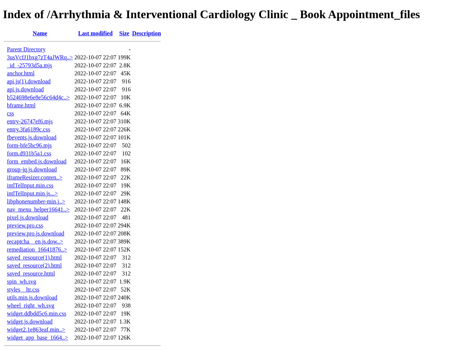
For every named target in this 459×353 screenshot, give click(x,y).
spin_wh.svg (21, 281)
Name (40, 33)
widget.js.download (29, 321)
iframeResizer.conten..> (35, 177)
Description (146, 33)
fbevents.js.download (31, 137)
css (10, 113)
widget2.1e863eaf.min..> (36, 329)
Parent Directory (26, 49)
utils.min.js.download (32, 297)
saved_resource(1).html (34, 257)
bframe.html (21, 105)
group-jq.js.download (32, 169)
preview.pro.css (25, 225)
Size (124, 33)
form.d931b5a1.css (29, 153)
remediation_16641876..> (37, 249)
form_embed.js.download (37, 161)
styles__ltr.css (23, 289)
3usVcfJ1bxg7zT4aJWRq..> (40, 57)
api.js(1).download (29, 81)
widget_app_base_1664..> (37, 337)
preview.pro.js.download (35, 233)
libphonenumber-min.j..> (36, 201)
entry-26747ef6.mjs (30, 121)
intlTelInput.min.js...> (32, 193)
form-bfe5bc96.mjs (29, 145)
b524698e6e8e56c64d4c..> (38, 97)
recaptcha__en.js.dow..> (35, 241)
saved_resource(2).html (34, 265)
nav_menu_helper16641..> (38, 209)
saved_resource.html (31, 273)
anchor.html (21, 73)
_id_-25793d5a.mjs (29, 65)
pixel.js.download (27, 217)
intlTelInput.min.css (30, 185)
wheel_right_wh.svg (30, 305)
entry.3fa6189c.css (28, 129)
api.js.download (25, 89)
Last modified (95, 33)
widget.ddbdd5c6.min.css (36, 313)
